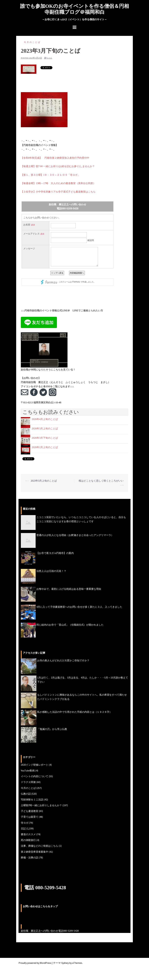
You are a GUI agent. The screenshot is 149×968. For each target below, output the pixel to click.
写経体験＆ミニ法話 (32, 799)
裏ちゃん (48, 58)
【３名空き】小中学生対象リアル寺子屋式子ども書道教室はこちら (58, 191)
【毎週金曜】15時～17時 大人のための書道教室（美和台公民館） (58, 183)
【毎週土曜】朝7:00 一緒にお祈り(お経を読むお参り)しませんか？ (58, 166)
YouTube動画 (28, 770)
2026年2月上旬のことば (45, 447)
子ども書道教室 (29, 811)
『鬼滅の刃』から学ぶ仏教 (52, 729)
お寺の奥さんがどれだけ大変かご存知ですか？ (63, 660)
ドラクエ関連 (28, 782)
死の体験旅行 (28, 840)
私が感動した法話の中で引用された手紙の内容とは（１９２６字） (74, 711)
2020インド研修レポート (34, 764)
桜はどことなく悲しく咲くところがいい (101, 480)
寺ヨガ (24, 822)
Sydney (65, 962)
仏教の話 (26, 793)
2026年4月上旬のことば (45, 419)
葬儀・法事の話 (29, 857)
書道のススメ (28, 834)
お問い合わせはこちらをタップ (40, 906)
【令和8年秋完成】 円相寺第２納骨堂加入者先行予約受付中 (55, 158)
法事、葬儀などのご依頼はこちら (39, 845)
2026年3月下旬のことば (45, 438)
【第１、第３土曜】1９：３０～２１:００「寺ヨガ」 (50, 175)
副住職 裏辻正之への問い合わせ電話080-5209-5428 (50, 930)
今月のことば (32, 42)
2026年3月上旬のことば (45, 428)
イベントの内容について (34, 776)
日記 (23, 828)
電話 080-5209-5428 (45, 887)
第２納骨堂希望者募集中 (34, 851)
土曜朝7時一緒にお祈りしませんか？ (41, 805)
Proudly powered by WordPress (35, 962)
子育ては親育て (29, 816)
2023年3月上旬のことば (44, 480)
